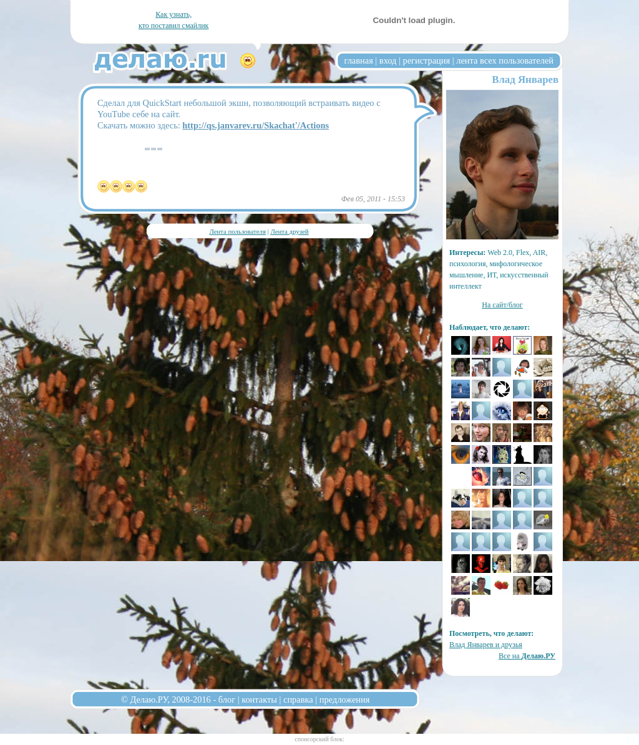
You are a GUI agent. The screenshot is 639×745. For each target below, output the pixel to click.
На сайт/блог (502, 304)
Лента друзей (289, 231)
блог (226, 699)
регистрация (426, 60)
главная (358, 60)
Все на (527, 655)
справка (298, 699)
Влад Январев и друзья (485, 644)
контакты (259, 699)
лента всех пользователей (505, 60)
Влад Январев (525, 79)
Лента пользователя (237, 231)
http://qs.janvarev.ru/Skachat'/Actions (255, 125)
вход (388, 60)
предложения (345, 699)
